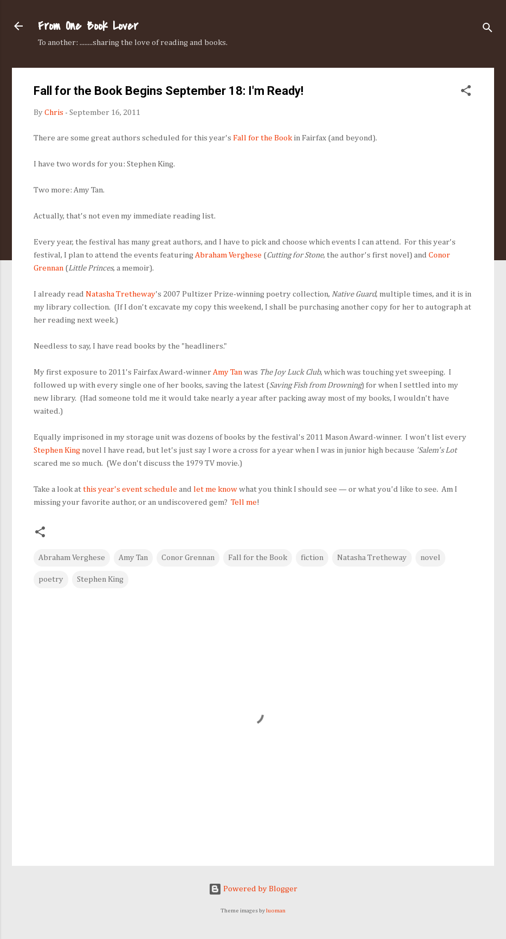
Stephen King (57, 450)
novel (430, 558)
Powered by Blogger (253, 889)
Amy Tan (227, 372)
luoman (276, 911)
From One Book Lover (88, 26)
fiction (312, 558)
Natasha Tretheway (120, 294)
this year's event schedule (130, 489)
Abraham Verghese (228, 255)
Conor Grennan (188, 558)
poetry (50, 579)
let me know (215, 489)
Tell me (244, 502)
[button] (465, 92)
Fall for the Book (262, 138)
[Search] (487, 29)
